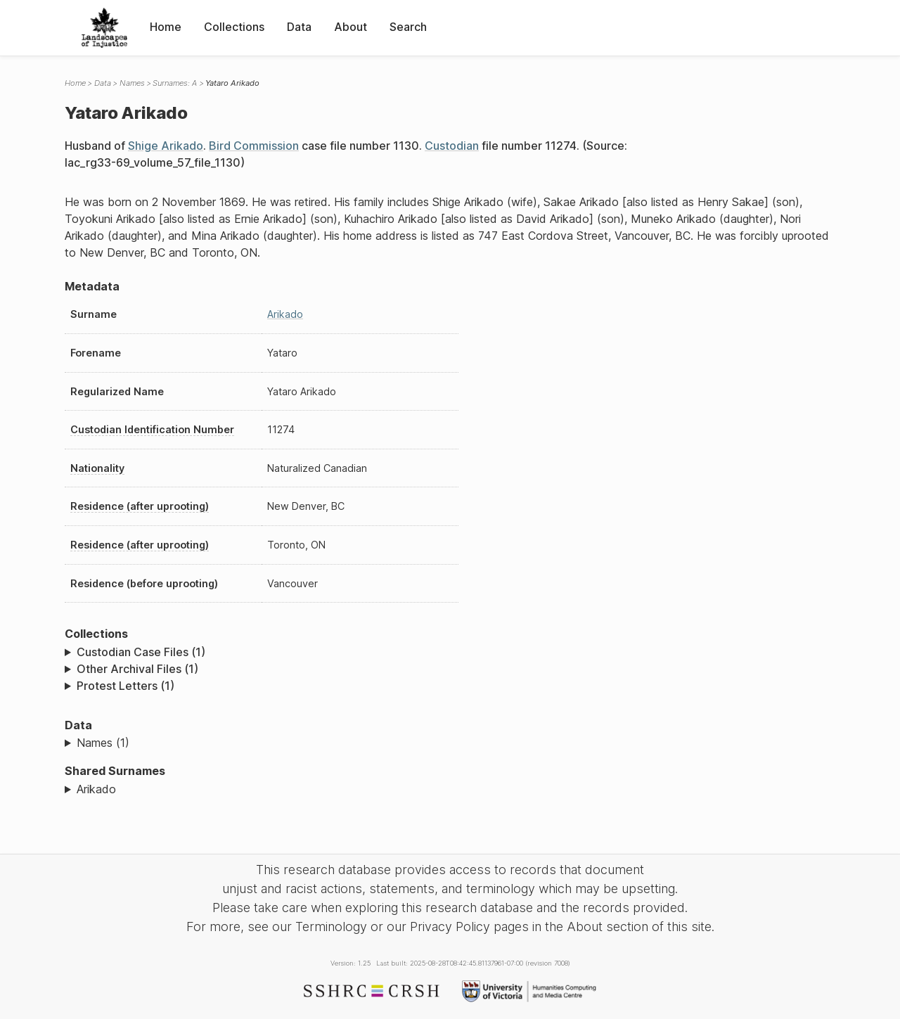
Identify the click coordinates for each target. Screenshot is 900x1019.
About (350, 27)
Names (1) (103, 743)
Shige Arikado (165, 146)
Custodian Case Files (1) (141, 652)
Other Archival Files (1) (137, 669)
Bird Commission (254, 146)
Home (165, 27)
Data (299, 27)
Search (408, 27)
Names (132, 83)
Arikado (285, 314)
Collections (234, 27)
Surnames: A (175, 83)
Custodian (452, 146)
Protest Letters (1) (125, 686)
